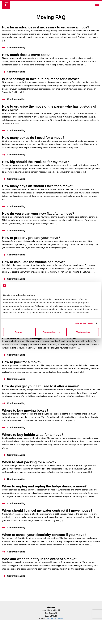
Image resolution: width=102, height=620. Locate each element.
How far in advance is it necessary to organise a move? (45, 27)
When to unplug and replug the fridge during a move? (44, 486)
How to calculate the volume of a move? (33, 262)
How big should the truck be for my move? (35, 162)
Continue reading (16, 47)
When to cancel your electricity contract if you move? (44, 535)
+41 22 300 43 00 (55, 619)
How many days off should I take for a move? (37, 186)
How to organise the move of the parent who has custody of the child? (49, 108)
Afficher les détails (84, 323)
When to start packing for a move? (29, 462)
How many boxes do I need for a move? (33, 137)
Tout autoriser (83, 332)
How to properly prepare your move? (31, 238)
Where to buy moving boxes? (25, 410)
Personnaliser (51, 332)
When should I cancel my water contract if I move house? (47, 510)
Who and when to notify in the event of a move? (39, 559)
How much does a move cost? (26, 55)
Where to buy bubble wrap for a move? (32, 434)
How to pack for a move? (21, 362)
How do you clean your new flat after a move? (38, 213)
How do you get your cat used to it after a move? (40, 386)
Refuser (19, 332)
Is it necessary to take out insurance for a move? (40, 79)
